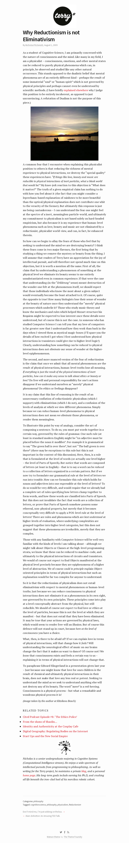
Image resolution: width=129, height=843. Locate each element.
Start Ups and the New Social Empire (45, 736)
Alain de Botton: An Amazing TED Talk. (43, 816)
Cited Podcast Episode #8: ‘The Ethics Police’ (50, 717)
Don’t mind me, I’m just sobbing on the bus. (42, 811)
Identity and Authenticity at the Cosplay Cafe (50, 726)
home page (29, 775)
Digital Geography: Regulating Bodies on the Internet (55, 731)
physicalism (62, 804)
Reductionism (75, 804)
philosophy (38, 801)
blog (83, 771)
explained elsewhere (76, 90)
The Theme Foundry (73, 836)
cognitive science (38, 804)
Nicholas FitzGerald (34, 45)
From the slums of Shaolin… (40, 722)
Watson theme (53, 836)
